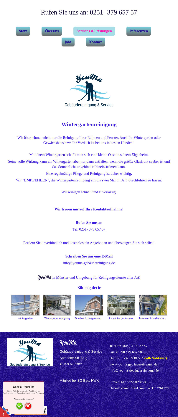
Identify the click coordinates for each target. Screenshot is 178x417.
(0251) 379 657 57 (134, 346)
